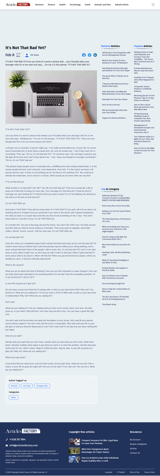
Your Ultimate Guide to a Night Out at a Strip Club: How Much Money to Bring (144, 144)
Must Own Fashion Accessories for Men (115, 250)
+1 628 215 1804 (16, 439)
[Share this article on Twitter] (89, 55)
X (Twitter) (121, 472)
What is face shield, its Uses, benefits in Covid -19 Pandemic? (115, 62)
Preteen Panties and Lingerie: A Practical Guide (115, 273)
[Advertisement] (80, 25)
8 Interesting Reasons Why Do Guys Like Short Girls (144, 71)
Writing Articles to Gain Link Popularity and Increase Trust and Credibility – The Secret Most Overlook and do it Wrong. (144, 58)
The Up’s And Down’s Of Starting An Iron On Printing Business (116, 302)
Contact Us (135, 453)
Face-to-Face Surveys (111, 108)
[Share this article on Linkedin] (95, 55)
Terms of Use (134, 472)
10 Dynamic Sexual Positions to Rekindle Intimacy (143, 89)
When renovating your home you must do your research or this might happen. (116, 233)
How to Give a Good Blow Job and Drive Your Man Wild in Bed (144, 110)
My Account (135, 440)
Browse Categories (138, 444)
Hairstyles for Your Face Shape (115, 102)
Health (62, 4)
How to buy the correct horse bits (116, 209)
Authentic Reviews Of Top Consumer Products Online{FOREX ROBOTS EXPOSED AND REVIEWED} (116, 201)
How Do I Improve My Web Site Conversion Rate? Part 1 (115, 242)
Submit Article (121, 4)
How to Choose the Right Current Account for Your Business (143, 154)
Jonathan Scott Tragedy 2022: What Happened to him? (144, 80)
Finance (51, 4)
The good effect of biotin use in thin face (115, 77)
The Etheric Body (109, 309)
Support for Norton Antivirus (114, 121)
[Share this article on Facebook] (84, 55)
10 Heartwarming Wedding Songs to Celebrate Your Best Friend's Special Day (142, 121)
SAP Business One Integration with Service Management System (116, 54)
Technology (75, 4)
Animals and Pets (102, 4)
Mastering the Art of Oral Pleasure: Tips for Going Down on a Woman (143, 100)
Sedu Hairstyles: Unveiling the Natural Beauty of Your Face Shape (114, 94)
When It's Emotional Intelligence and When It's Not (115, 265)
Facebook (108, 472)
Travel (87, 4)
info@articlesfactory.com (21, 445)
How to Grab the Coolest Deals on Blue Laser (116, 294)
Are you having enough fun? (114, 288)
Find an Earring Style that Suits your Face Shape (115, 114)
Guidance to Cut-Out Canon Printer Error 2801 (113, 216)
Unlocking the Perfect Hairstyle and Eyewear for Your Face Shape (116, 69)
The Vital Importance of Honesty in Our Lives (116, 224)
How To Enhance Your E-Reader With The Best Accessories (115, 281)
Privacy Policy (149, 472)
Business (39, 4)
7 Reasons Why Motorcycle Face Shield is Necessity (115, 85)
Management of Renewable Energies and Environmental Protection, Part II (144, 132)
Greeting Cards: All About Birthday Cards (116, 258)
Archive (133, 449)
